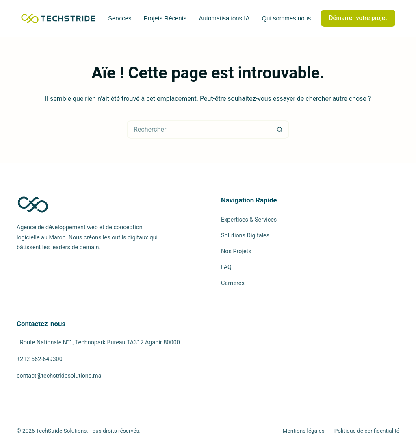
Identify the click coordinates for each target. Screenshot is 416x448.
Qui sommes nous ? (289, 18)
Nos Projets (236, 251)
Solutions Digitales (245, 235)
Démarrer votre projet (358, 18)
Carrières (233, 283)
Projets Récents (164, 18)
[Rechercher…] (199, 129)
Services (120, 18)
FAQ (226, 267)
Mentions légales (304, 430)
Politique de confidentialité (366, 430)
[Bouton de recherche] (280, 129)
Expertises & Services (249, 219)
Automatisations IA (224, 18)
